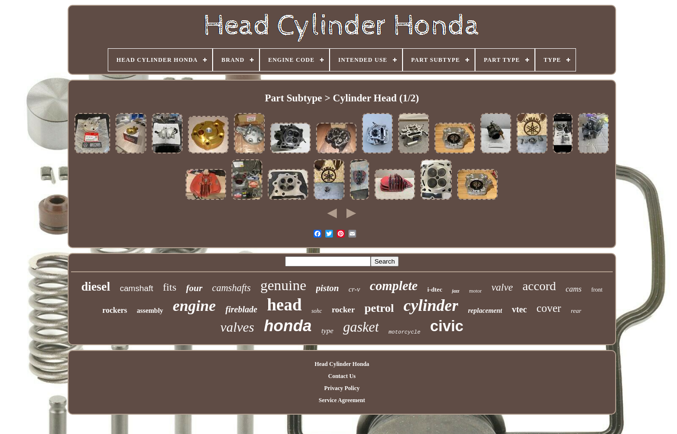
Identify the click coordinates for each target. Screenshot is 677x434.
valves (237, 327)
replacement (485, 310)
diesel (95, 286)
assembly (150, 310)
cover (548, 308)
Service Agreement (341, 400)
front (596, 289)
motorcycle (404, 332)
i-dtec (434, 289)
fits (169, 287)
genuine (283, 285)
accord (539, 286)
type (327, 331)
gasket (361, 327)
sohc (316, 311)
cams (574, 289)
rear (576, 310)
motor (475, 291)
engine (194, 305)
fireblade (241, 309)
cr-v (354, 289)
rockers (114, 310)
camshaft (136, 288)
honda (288, 326)
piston (327, 288)
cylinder (430, 305)
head (284, 304)
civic (446, 326)
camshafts (231, 287)
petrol (379, 308)
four (194, 288)
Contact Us (342, 376)
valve (502, 287)
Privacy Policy (342, 388)
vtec (519, 309)
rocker (343, 309)
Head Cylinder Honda (342, 364)
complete (394, 286)
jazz (456, 291)
